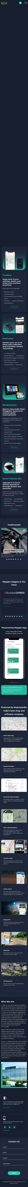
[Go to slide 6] (17, 616)
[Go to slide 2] (8, 616)
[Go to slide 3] (10, 616)
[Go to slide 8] (21, 616)
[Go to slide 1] (5, 616)
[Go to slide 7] (19, 616)
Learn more (14, 307)
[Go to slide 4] (12, 616)
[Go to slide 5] (15, 616)
